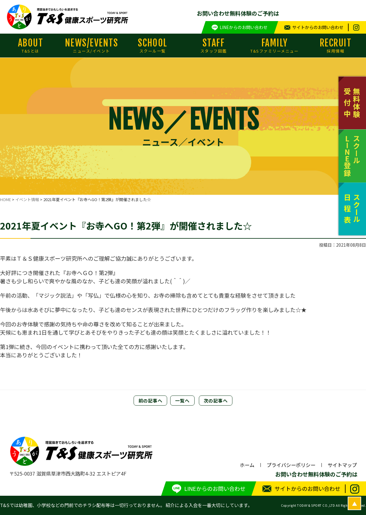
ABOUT (30, 45)
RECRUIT (335, 45)
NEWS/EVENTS (91, 45)
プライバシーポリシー (291, 465)
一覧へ (182, 400)
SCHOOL (152, 45)
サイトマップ (342, 465)
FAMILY (274, 45)
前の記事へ (150, 400)
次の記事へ (216, 400)
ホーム (247, 465)
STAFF (213, 45)
